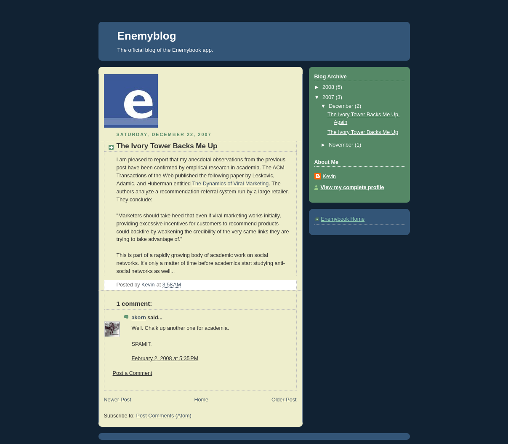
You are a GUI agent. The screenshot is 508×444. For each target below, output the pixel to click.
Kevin (329, 176)
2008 (329, 87)
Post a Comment (132, 373)
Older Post (284, 400)
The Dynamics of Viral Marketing (230, 184)
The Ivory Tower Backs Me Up (362, 132)
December (342, 106)
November (342, 145)
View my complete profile (352, 187)
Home (201, 400)
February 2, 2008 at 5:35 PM (165, 358)
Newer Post (117, 400)
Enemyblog (146, 35)
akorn (139, 318)
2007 (329, 97)
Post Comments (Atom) (163, 416)
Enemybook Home (343, 219)
